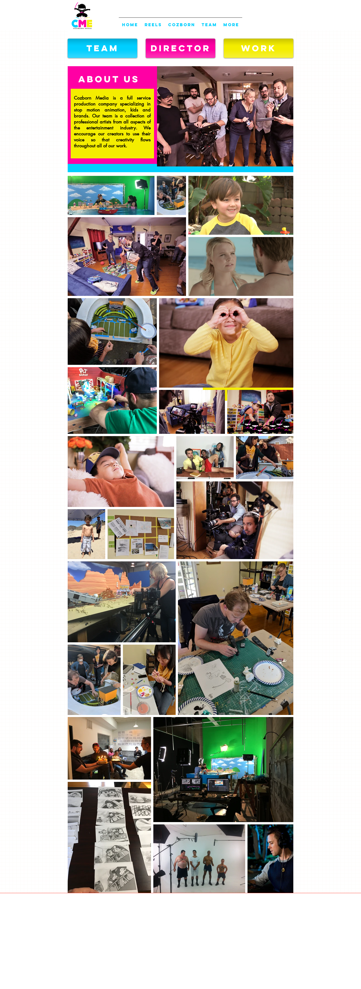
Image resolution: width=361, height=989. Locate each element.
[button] (102, 48)
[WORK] (258, 48)
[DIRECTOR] (180, 48)
